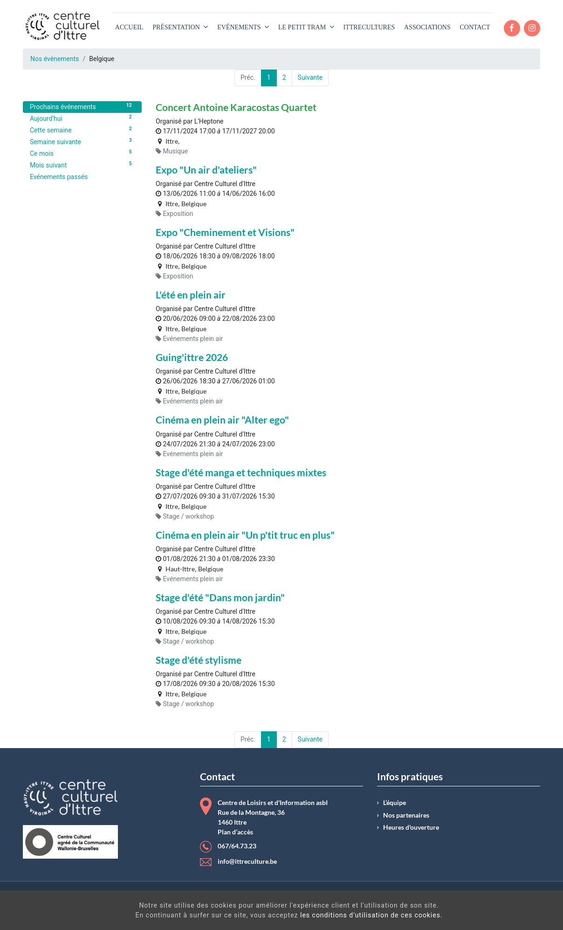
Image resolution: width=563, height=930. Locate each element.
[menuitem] (129, 27)
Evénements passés (59, 176)
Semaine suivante (82, 141)
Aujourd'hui (82, 118)
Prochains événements (82, 106)
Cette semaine (82, 129)
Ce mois (82, 153)
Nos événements (54, 58)
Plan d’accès (235, 832)
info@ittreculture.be (247, 861)
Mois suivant (82, 164)
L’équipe (394, 802)
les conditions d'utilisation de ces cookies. (301, 915)
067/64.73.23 (237, 846)
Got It (493, 911)
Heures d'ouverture (411, 827)
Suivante (310, 77)
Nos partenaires (406, 815)
